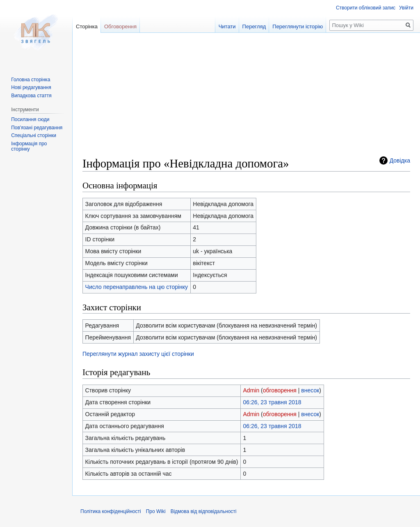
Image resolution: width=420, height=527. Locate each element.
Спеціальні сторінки (33, 135)
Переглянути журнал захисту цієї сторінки (138, 354)
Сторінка (87, 26)
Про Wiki (156, 511)
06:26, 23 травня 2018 (272, 402)
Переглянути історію (297, 26)
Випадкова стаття (31, 96)
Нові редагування (31, 87)
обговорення (280, 390)
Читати (227, 26)
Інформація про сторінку (29, 146)
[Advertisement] (246, 98)
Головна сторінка (30, 79)
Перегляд (254, 26)
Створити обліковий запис (365, 8)
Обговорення (120, 26)
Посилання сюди (30, 119)
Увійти (406, 8)
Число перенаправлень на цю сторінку (136, 287)
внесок (310, 390)
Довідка (400, 160)
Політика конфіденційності (110, 511)
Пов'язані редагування (36, 128)
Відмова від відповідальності (204, 511)
